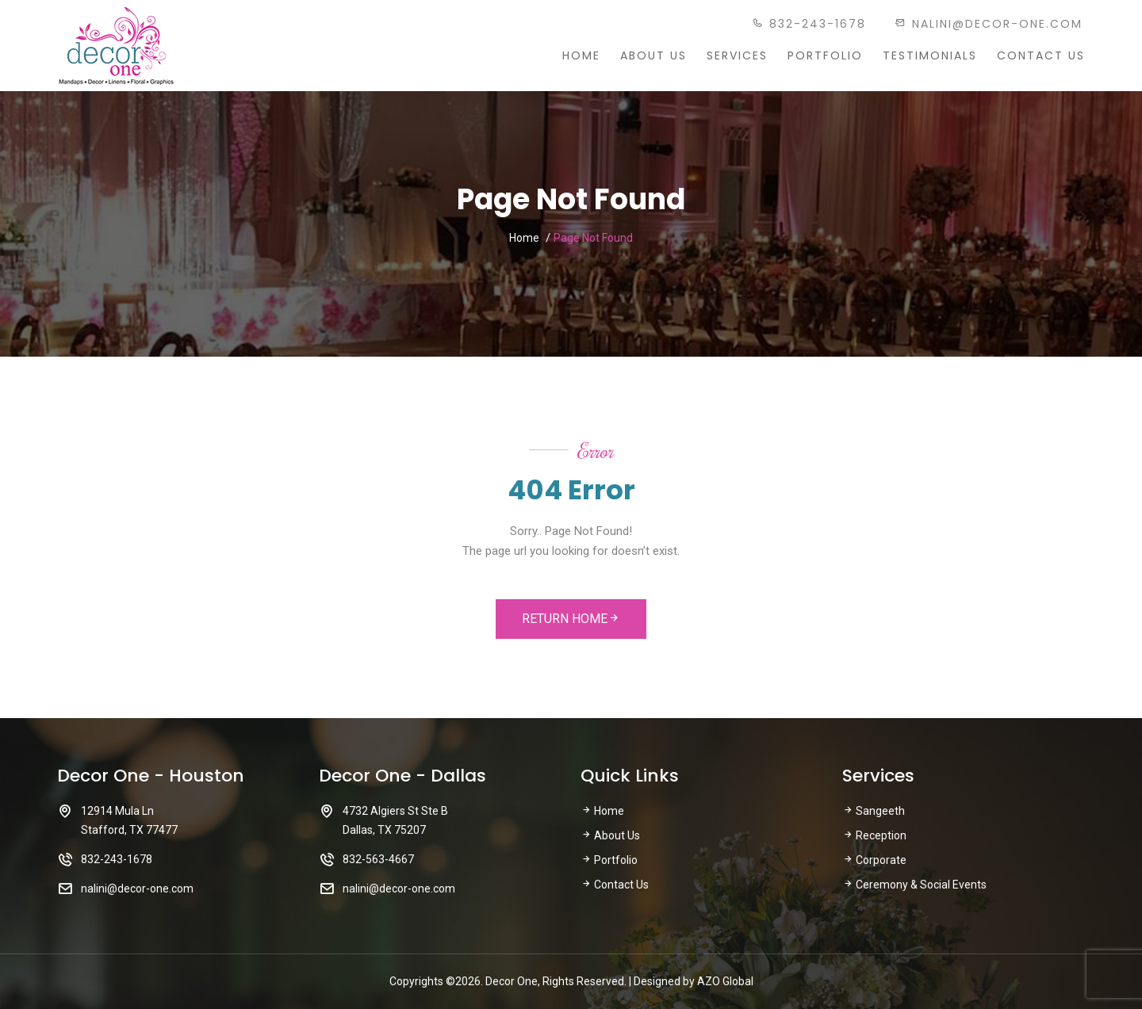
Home (581, 55)
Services (737, 55)
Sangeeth (873, 811)
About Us (653, 55)
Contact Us (1041, 55)
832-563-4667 (378, 859)
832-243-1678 (809, 24)
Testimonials (930, 55)
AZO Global (725, 981)
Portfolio (825, 55)
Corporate (874, 860)
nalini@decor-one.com (989, 24)
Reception (874, 835)
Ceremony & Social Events (914, 884)
